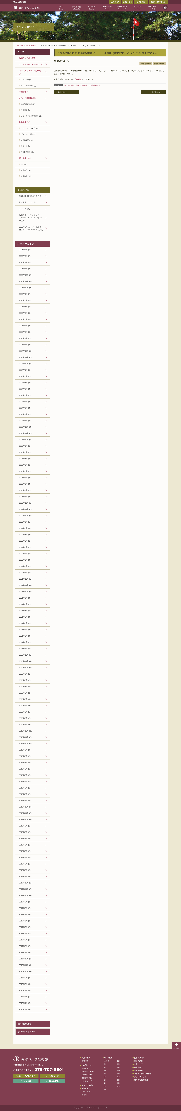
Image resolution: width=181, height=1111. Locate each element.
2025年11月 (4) (25, 281)
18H (118, 1086)
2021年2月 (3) (25, 642)
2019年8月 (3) (25, 756)
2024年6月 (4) (25, 389)
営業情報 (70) (24, 122)
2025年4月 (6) (25, 326)
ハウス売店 (86, 1092)
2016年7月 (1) (25, 990)
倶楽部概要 (86, 1058)
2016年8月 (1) (25, 984)
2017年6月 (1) (25, 921)
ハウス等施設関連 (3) (28, 86)
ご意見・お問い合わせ (158, 2)
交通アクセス (127, 2)
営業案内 (85, 1068)
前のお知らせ (156, 92)
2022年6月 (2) (25, 541)
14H (118, 1074)
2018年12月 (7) (25, 807)
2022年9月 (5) (25, 522)
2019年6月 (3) (25, 769)
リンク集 (25, 1081)
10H (118, 1061)
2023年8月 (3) (25, 452)
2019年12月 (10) (26, 731)
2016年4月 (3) (25, 1003)
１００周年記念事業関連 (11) (31, 116)
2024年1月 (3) (25, 421)
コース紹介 (108, 1058)
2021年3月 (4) (25, 636)
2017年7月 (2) (25, 914)
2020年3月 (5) (25, 712)
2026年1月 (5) (25, 269)
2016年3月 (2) (25, 1009)
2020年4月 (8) (25, 705)
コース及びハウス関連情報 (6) (30, 72)
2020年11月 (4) (25, 661)
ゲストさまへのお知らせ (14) (31, 64)
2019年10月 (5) (25, 743)
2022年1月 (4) (25, 573)
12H (118, 1067)
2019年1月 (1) (25, 800)
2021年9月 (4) (25, 598)
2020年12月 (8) (25, 655)
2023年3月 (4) (25, 484)
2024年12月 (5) (25, 351)
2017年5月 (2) (25, 927)
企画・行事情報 (146, 63)
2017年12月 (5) (25, 883)
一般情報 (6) (24, 92)
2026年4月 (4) (25, 250)
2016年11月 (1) (25, 965)
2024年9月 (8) (25, 370)
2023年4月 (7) (25, 478)
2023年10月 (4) (25, 440)
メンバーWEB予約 (25, 1076)
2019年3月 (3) (25, 788)
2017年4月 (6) (25, 933)
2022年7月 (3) (25, 535)
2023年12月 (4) (25, 427)
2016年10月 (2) (25, 971)
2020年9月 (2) (25, 674)
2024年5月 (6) (25, 395)
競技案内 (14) (26, 170)
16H (118, 1080)
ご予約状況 (141, 2)
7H (105, 1083)
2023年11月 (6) (25, 433)
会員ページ (115, 2)
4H (105, 1074)
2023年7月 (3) (25, 459)
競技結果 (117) (26, 176)
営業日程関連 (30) (27, 152)
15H (118, 1077)
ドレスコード (87, 1081)
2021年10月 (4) (25, 592)
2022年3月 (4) (25, 560)
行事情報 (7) (25, 110)
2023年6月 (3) (25, 465)
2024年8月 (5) (25, 376)
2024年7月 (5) (25, 383)
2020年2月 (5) (25, 718)
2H (105, 1067)
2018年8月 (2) (25, 832)
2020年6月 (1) (25, 693)
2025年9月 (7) (25, 294)
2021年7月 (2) (25, 611)
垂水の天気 (52, 1081)
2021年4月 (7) (25, 630)
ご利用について (88, 1065)
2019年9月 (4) (25, 750)
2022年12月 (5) (25, 503)
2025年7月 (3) (25, 307)
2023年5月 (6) (25, 471)
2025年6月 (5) (25, 313)
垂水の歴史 (138, 1061)
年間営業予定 (25, 1024)
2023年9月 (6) (25, 446)
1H (105, 1064)
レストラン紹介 (88, 1085)
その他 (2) (24, 164)
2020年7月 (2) (25, 686)
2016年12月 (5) (25, 959)
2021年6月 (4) (25, 617)
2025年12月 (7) (25, 275)
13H (118, 1070)
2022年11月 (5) (25, 509)
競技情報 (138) (25, 158)
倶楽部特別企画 (88, 1071)
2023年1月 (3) (25, 497)
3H (105, 1070)
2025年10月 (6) (25, 288)
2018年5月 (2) (25, 851)
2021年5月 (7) (25, 623)
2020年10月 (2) (25, 667)
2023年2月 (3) (25, 490)
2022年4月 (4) (25, 554)
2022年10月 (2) (25, 516)
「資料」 (78, 79)
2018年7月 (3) (25, 838)
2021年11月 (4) (25, 585)
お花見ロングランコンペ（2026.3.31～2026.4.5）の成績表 (30, 218)
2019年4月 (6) (25, 781)
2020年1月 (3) (25, 724)
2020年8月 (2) (25, 680)
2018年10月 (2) (25, 819)
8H (105, 1086)
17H (118, 1083)
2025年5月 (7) (25, 319)
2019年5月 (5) (25, 775)
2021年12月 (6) (25, 579)
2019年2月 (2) (25, 794)
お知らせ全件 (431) (27, 58)
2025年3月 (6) (25, 332)
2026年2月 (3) (25, 262)
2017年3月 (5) (25, 940)
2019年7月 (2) (25, 762)
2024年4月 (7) (25, 402)
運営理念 (85, 1061)
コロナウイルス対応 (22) (29, 128)
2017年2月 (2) (25, 946)
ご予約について (88, 1075)
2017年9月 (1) (25, 902)
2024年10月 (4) (25, 364)
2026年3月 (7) (25, 256)
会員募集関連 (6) (27, 140)
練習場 (84, 1095)
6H (105, 1080)
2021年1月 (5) (25, 649)
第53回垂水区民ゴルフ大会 (30, 196)
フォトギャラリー (27, 1031)
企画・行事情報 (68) (27, 98)
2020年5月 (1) (25, 699)
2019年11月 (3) (25, 737)
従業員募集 (138, 1070)
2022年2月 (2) (25, 566)
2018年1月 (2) (25, 876)
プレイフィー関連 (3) (28, 134)
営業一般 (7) (25, 146)
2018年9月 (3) (25, 826)
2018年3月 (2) (25, 864)
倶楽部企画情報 (159, 63)
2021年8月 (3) (25, 604)
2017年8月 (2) (25, 908)
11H (118, 1064)
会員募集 (137, 1067)
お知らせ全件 (69, 85)
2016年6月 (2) (25, 997)
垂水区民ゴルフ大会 (27, 202)
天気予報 (165, 7)
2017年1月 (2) (25, 952)
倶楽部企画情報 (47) (28, 104)
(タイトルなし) (25, 209)
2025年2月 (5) (25, 338)
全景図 (106, 1061)
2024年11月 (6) (25, 357)
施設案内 (85, 1088)
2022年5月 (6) (25, 547)
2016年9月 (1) (25, 978)
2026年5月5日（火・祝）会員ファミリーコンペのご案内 (31, 228)
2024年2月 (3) (25, 414)
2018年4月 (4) (25, 857)
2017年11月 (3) (25, 889)
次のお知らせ (63, 92)
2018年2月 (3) (25, 870)
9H (105, 1089)
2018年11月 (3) (25, 813)
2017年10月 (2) (25, 895)
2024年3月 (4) (25, 408)
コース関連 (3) (26, 80)
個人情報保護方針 (141, 1080)
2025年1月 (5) (25, 345)
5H (105, 1077)
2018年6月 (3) (25, 845)
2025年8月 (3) (25, 300)
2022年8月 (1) (25, 528)
